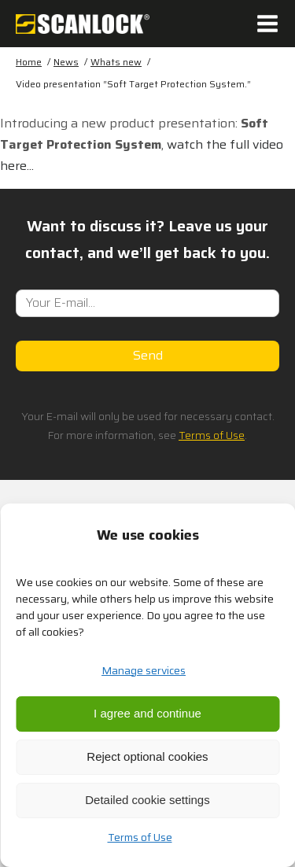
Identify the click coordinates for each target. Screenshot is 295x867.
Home (29, 61)
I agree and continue (147, 713)
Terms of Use (140, 837)
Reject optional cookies (147, 756)
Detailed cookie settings (147, 799)
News (66, 61)
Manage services (143, 670)
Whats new (116, 61)
